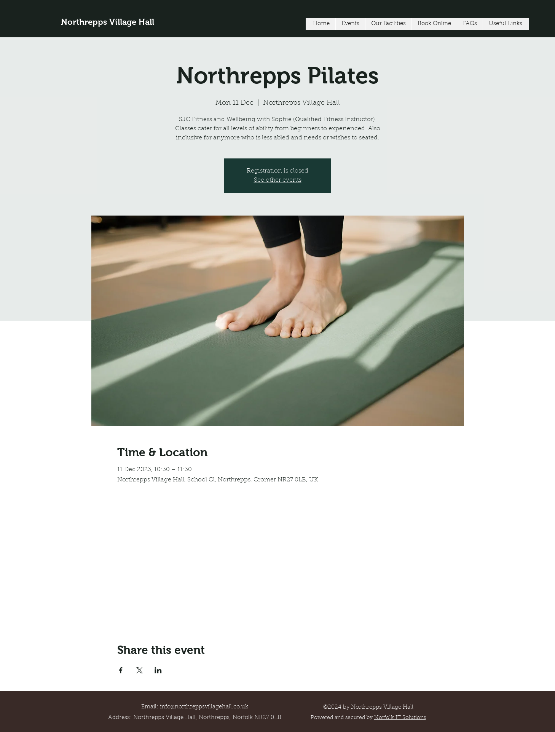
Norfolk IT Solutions (400, 718)
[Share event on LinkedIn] (158, 670)
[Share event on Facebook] (120, 670)
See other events (277, 180)
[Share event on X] (139, 670)
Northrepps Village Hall (107, 22)
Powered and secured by (342, 718)
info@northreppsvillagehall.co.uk (204, 707)
